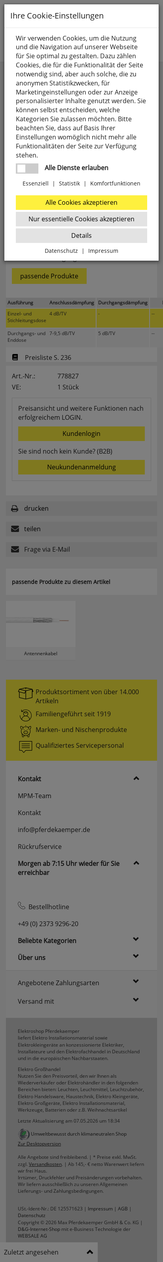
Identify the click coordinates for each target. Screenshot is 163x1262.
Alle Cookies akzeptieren (81, 202)
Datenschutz (61, 250)
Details (81, 235)
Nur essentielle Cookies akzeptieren (81, 219)
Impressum (103, 250)
